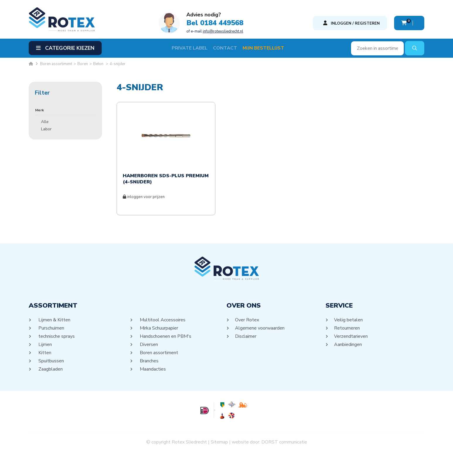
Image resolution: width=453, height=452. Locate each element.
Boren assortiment (158, 352)
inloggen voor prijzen (144, 196)
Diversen (148, 344)
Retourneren (347, 328)
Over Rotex (247, 320)
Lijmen (45, 344)
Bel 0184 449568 (214, 23)
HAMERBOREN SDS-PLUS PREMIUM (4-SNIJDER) (166, 179)
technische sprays (56, 336)
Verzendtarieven (351, 336)
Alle (45, 121)
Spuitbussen (51, 361)
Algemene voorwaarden (260, 328)
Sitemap (219, 442)
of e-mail (214, 31)
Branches (149, 361)
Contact (225, 48)
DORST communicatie (284, 442)
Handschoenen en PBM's (165, 336)
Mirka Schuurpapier (158, 328)
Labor (46, 129)
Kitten (44, 352)
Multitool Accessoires (162, 320)
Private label (189, 48)
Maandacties (152, 369)
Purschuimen (51, 328)
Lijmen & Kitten (54, 320)
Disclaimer (245, 336)
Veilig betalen (348, 320)
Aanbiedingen (348, 344)
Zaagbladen (50, 369)
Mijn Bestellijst (263, 48)
